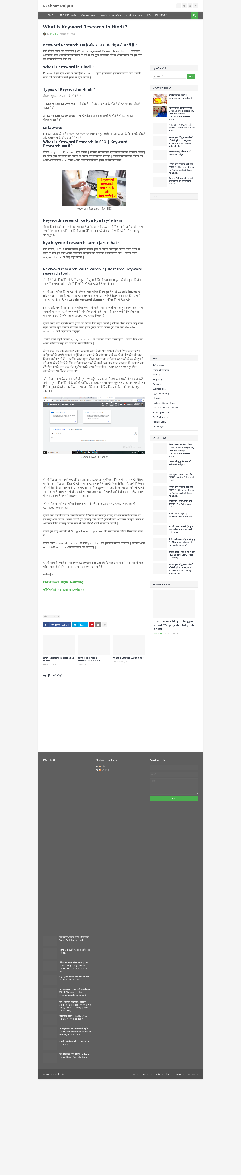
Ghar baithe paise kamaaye (165, 407)
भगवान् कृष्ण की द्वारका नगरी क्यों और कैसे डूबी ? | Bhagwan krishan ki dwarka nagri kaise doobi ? (181, 142)
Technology (158, 426)
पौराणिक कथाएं (158, 365)
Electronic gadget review (164, 403)
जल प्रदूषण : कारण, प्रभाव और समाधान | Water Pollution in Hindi (182, 127)
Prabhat (54, 33)
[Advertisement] (169, 42)
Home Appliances (161, 412)
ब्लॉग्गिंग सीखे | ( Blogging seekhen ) (63, 589)
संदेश (102, 766)
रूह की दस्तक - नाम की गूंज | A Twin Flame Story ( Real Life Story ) (181, 529)
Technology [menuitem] (68, 15)
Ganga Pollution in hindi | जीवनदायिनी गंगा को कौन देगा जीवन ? (181, 181)
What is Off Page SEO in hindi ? (128, 657)
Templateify (58, 1074)
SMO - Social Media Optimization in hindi (89, 659)
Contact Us (178, 1074)
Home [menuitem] (49, 15)
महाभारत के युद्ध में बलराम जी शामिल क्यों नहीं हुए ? (180, 153)
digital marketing (51, 616)
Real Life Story (159, 421)
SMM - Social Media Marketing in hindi (58, 659)
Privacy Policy (162, 1074)
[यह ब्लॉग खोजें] (169, 76)
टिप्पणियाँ (104, 769)
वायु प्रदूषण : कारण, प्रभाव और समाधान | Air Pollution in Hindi (180, 504)
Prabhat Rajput (58, 6)
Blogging (157, 384)
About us (147, 1074)
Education (157, 398)
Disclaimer (193, 1074)
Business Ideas (159, 388)
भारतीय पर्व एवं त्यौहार (161, 370)
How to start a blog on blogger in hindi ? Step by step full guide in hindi (174, 625)
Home (136, 1074)
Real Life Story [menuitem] (157, 15)
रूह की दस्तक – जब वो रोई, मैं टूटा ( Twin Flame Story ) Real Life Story (181, 554)
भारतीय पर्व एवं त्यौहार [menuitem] (111, 15)
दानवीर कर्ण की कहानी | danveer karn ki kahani (180, 96)
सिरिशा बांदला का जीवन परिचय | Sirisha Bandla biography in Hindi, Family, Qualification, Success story (181, 113)
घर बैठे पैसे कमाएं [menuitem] (134, 15)
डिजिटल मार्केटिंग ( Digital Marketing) (63, 582)
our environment (161, 417)
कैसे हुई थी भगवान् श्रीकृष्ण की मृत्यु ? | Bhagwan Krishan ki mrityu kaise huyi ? (182, 542)
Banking (156, 374)
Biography (157, 379)
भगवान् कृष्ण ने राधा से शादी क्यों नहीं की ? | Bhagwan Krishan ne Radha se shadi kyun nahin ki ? (182, 168)
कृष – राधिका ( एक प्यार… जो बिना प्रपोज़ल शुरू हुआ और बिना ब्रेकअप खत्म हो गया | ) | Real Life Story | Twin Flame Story (75, 1006)
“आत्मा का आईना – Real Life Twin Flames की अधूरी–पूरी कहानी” (73, 1017)
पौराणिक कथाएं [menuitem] (88, 15)
